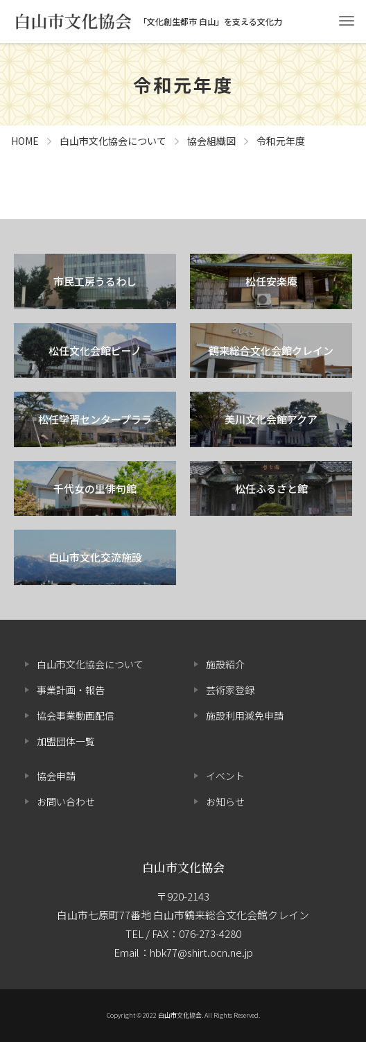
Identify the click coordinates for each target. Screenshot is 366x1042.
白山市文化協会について (90, 664)
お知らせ (225, 801)
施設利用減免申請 (245, 715)
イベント (225, 776)
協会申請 (56, 776)
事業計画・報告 (71, 690)
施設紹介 (225, 664)
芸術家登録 (230, 690)
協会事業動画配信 (75, 715)
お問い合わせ (66, 801)
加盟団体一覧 (66, 741)
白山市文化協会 (183, 867)
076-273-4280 (210, 933)
